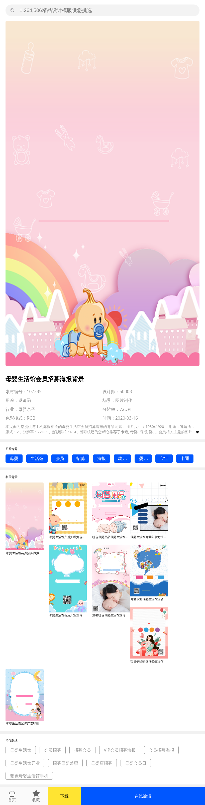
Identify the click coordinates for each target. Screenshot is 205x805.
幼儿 (122, 458)
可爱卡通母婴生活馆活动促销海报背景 (149, 599)
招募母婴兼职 (65, 763)
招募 (80, 458)
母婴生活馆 (20, 750)
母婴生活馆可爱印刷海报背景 (149, 537)
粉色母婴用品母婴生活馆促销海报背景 (111, 537)
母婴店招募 (101, 763)
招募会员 (82, 750)
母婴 (14, 458)
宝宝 (164, 458)
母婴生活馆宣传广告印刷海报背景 (25, 723)
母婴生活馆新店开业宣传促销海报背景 (68, 615)
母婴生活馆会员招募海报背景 (25, 553)
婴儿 (143, 458)
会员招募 (52, 750)
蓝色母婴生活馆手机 (29, 776)
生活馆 (37, 458)
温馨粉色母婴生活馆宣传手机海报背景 (111, 615)
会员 (60, 458)
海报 (101, 458)
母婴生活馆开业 (25, 763)
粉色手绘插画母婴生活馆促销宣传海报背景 (149, 661)
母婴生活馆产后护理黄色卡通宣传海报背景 (68, 537)
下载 (64, 796)
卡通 (185, 458)
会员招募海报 (161, 750)
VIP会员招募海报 (120, 750)
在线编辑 (142, 796)
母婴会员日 (135, 763)
